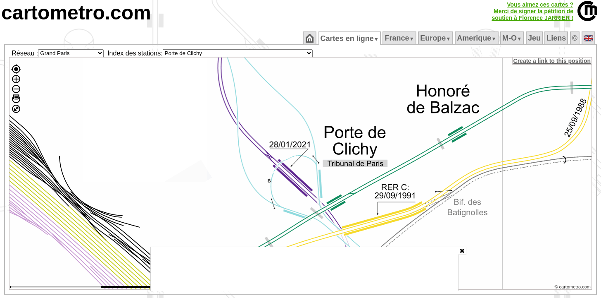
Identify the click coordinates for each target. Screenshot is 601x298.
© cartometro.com (573, 288)
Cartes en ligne (350, 38)
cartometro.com (76, 13)
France (400, 38)
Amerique (477, 38)
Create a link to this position (552, 61)
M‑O (513, 38)
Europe (436, 38)
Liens (557, 38)
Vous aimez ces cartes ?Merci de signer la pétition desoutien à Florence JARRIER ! (532, 11)
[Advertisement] (304, 269)
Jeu (534, 38)
